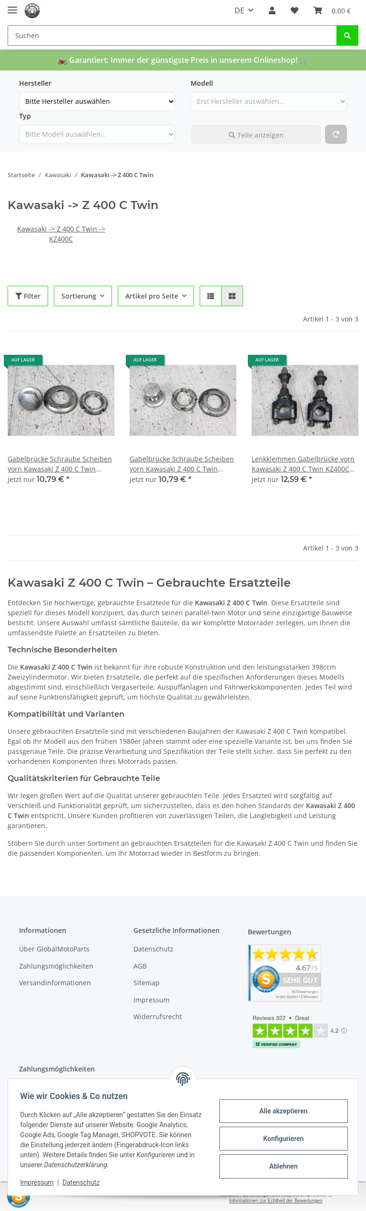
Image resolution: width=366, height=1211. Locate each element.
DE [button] (239, 10)
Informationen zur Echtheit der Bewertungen (276, 1200)
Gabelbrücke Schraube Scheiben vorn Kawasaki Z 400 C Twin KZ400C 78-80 (60, 464)
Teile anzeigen (256, 135)
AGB (140, 966)
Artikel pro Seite (151, 295)
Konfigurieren (280, 1138)
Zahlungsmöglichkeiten (56, 966)
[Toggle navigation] (12, 6)
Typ (25, 115)
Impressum (151, 999)
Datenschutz (153, 948)
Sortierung (78, 295)
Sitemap (146, 982)
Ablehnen (280, 1166)
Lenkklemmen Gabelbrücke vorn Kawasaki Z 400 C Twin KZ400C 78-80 (303, 464)
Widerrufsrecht (157, 1016)
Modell (202, 83)
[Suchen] (172, 35)
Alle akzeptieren (280, 1111)
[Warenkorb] (332, 10)
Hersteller (35, 83)
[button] (272, 10)
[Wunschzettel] (294, 10)
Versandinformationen (55, 982)
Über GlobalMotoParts (54, 948)
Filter (28, 295)
